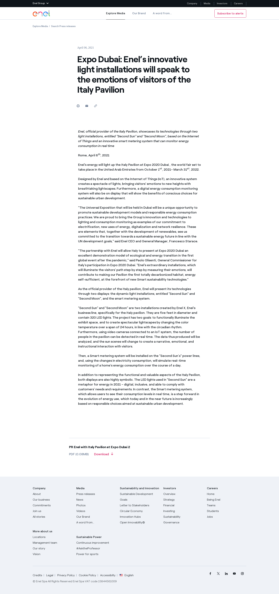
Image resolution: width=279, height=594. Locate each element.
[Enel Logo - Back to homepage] (42, 13)
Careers (238, 3)
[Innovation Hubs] (139, 517)
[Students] (226, 511)
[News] (96, 500)
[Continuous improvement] (96, 543)
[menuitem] (210, 574)
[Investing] (183, 511)
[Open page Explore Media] (40, 26)
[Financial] (183, 505)
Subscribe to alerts (230, 13)
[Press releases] (96, 494)
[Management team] (52, 543)
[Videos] (96, 511)
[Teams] (226, 505)
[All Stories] (52, 517)
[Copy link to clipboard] (95, 106)
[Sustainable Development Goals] (139, 497)
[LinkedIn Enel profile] (226, 574)
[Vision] (52, 554)
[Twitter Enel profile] (218, 574)
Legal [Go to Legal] (49, 575)
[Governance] (183, 522)
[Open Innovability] (139, 522)
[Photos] (96, 505)
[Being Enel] (226, 500)
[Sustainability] (183, 517)
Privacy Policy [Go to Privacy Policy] (66, 575)
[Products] (52, 500)
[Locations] (52, 537)
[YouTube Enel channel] (234, 574)
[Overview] (183, 494)
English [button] (127, 575)
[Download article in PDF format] (103, 455)
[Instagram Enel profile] (242, 574)
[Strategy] (183, 500)
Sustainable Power (89, 537)
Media (207, 3)
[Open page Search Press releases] (63, 26)
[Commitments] (52, 505)
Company (192, 3)
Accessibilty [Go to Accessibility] (107, 575)
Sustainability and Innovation (139, 488)
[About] (52, 494)
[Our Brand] (96, 517)
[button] (40, 3)
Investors (222, 3)
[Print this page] (78, 106)
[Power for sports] (96, 554)
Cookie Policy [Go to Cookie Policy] (87, 575)
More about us (42, 531)
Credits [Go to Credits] (37, 575)
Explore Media (115, 16)
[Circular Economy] (139, 511)
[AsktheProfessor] (96, 548)
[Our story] (52, 548)
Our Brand (139, 13)
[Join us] (52, 511)
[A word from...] (96, 522)
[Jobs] (226, 517)
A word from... (162, 13)
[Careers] (226, 494)
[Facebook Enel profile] (210, 574)
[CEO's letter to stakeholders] (139, 505)
